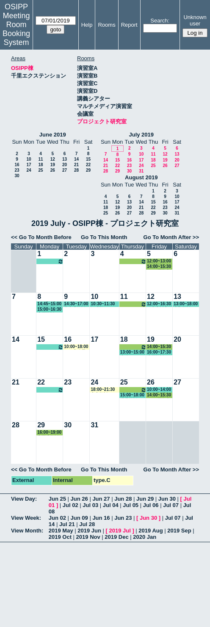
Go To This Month (104, 237)
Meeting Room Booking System (16, 29)
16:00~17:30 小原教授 (159, 352)
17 (28, 164)
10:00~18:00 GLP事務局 (76, 347)
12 (52, 159)
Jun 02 (57, 518)
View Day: (24, 499)
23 (16, 170)
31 (141, 171)
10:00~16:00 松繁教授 (50, 261)
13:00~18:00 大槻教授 (186, 304)
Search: (159, 20)
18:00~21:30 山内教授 (103, 390)
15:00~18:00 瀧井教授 (132, 395)
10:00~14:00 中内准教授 (159, 390)
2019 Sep (179, 530)
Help (87, 25)
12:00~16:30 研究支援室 (159, 304)
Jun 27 (101, 499)
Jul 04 (111, 505)
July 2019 (141, 134)
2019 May (61, 530)
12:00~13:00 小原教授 (133, 261)
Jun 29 (145, 499)
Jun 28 (123, 499)
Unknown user (194, 20)
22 (88, 164)
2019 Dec (116, 537)
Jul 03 (90, 505)
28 (76, 170)
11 (40, 159)
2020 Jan (144, 537)
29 (88, 170)
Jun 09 (79, 518)
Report (129, 25)
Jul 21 (67, 524)
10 (28, 159)
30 (16, 175)
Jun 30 (167, 499)
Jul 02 (70, 505)
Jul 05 (130, 505)
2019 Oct (60, 537)
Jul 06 (151, 505)
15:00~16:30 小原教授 (49, 309)
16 (16, 164)
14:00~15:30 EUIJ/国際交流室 (159, 267)
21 (76, 164)
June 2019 (52, 134)
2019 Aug (150, 530)
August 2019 (141, 177)
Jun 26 (79, 499)
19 (52, 164)
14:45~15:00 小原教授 (49, 304)
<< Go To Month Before (41, 237)
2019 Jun (89, 530)
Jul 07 (171, 505)
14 (76, 159)
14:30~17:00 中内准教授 (76, 304)
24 (28, 170)
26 (52, 170)
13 (64, 159)
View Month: (27, 530)
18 (40, 164)
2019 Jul (119, 530)
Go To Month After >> (171, 237)
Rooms (106, 25)
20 (64, 164)
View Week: (26, 518)
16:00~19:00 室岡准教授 (49, 432)
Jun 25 (57, 499)
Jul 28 (87, 524)
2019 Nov (88, 537)
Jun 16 (101, 518)
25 (40, 170)
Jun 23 (123, 518)
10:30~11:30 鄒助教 (103, 304)
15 (88, 159)
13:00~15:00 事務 (132, 352)
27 (64, 170)
